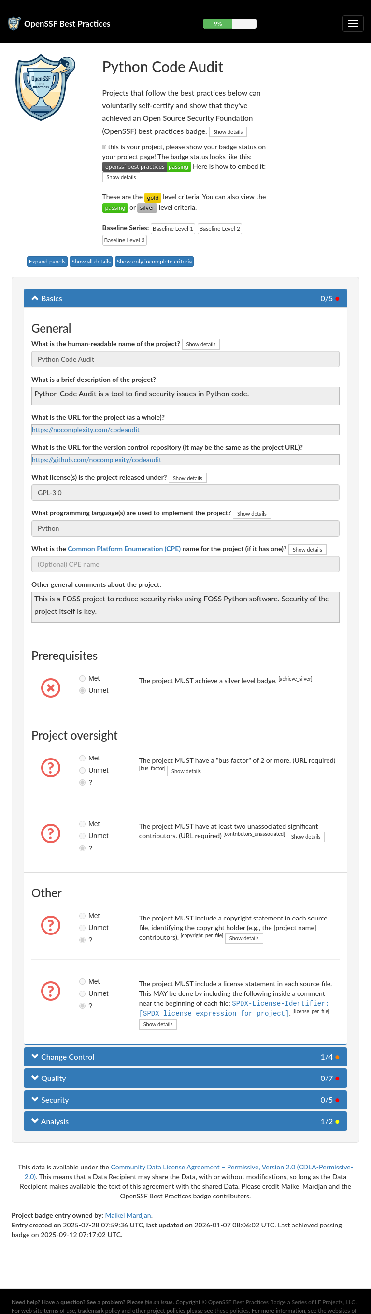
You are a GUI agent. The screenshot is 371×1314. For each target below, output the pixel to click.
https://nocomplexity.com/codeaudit (86, 429)
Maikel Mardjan (128, 1214)
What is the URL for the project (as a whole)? (98, 417)
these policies (231, 1310)
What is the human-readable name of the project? (105, 343)
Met (87, 678)
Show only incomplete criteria (154, 261)
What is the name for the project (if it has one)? (158, 548)
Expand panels (47, 261)
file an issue (159, 1302)
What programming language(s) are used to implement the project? (131, 513)
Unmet (87, 690)
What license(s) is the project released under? (99, 477)
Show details (228, 132)
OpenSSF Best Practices (67, 23)
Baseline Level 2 (220, 228)
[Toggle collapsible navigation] (353, 23)
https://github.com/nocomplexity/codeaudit (96, 459)
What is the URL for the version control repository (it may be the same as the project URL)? (167, 447)
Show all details (91, 261)
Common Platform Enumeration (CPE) (124, 548)
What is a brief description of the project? (93, 379)
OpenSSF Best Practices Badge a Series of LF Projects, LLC (281, 1302)
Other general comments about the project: (96, 584)
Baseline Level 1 (173, 228)
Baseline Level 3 (124, 240)
